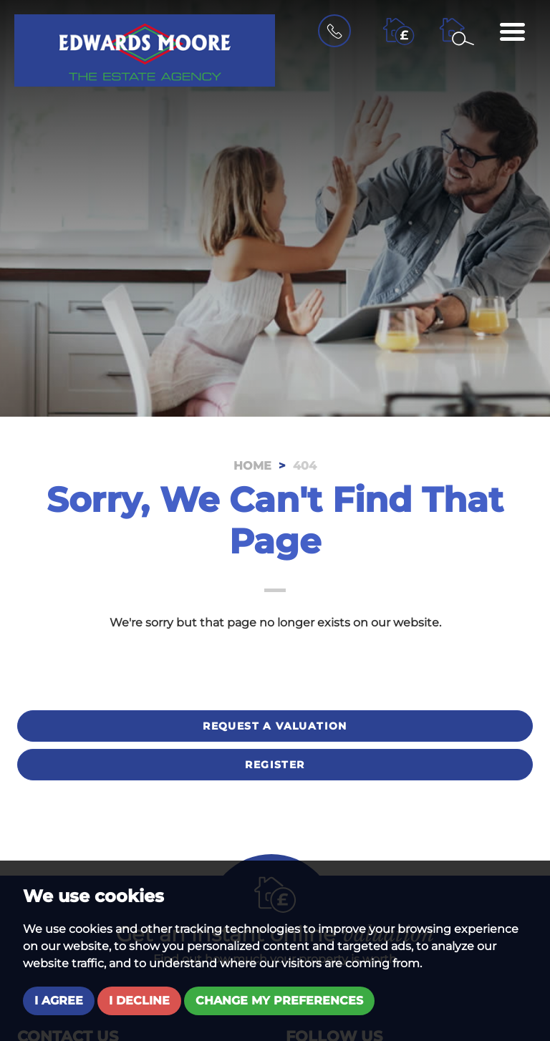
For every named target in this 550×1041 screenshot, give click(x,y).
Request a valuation (275, 726)
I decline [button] (139, 1000)
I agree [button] (58, 1000)
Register (274, 764)
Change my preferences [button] (279, 1000)
